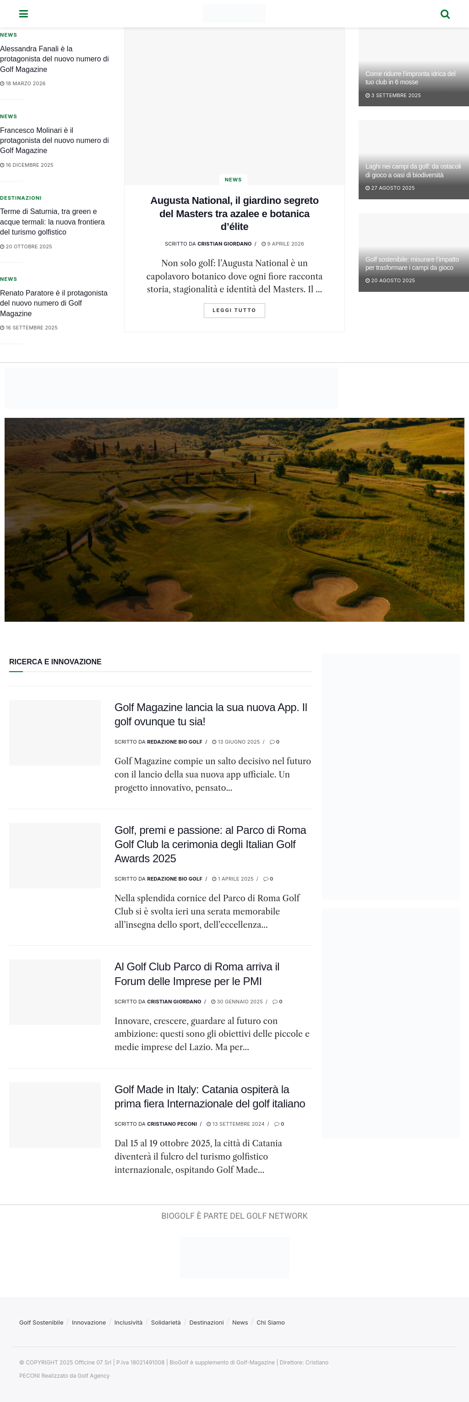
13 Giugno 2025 (236, 742)
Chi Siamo (270, 1322)
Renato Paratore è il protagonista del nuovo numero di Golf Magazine (54, 303)
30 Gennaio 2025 (237, 1001)
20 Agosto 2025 (390, 280)
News (233, 179)
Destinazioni (21, 198)
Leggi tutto (234, 310)
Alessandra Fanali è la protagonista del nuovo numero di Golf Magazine (54, 59)
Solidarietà (166, 1322)
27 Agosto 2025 (390, 188)
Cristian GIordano (224, 244)
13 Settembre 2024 (235, 1124)
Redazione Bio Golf (174, 742)
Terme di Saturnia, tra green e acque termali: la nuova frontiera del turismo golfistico (52, 222)
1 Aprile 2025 (232, 879)
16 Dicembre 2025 (27, 165)
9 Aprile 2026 (283, 244)
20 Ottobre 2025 (26, 246)
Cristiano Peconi (172, 1124)
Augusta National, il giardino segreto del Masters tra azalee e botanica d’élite (234, 213)
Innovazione (89, 1322)
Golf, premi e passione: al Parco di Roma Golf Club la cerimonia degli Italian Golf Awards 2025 (210, 844)
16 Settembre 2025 (29, 327)
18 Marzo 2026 (23, 83)
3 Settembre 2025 (393, 95)
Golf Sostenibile (41, 1322)
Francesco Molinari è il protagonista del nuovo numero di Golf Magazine (54, 140)
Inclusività (129, 1322)
